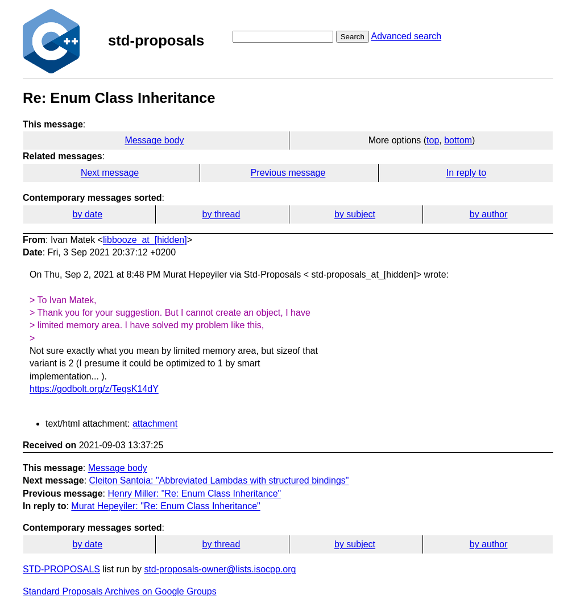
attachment (154, 423)
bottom (458, 140)
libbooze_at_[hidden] (145, 240)
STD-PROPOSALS (61, 569)
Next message (110, 172)
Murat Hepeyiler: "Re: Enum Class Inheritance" (165, 506)
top (432, 140)
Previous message (288, 172)
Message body (154, 140)
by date (87, 214)
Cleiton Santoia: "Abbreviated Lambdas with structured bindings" (219, 480)
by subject (354, 214)
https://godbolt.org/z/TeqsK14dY (94, 389)
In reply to (466, 172)
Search (352, 36)
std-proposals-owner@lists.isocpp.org (220, 569)
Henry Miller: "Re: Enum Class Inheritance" (194, 493)
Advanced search (406, 36)
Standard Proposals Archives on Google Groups (120, 591)
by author (489, 214)
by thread (221, 214)
